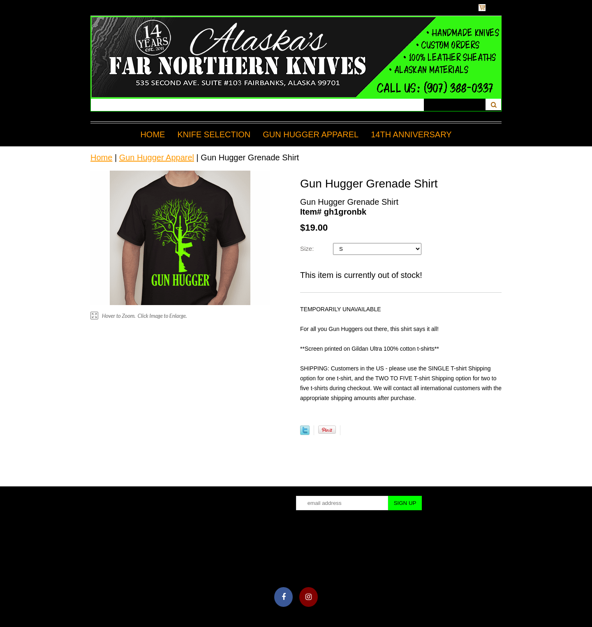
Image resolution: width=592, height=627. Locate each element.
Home (152, 134)
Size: (308, 248)
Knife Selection (213, 134)
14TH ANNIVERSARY (411, 134)
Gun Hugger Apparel (310, 134)
